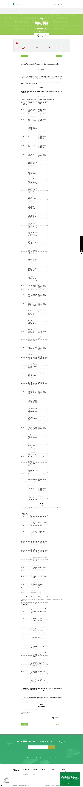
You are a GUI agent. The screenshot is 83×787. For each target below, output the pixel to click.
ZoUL (37, 47)
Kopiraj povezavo (50, 56)
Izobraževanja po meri (26, 773)
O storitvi (43, 771)
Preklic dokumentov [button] (65, 10)
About (67, 771)
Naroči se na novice (55, 773)
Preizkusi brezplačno (45, 773)
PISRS (23, 48)
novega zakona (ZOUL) (70, 776)
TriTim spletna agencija (58, 785)
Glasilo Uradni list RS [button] (54, 10)
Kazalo (24, 56)
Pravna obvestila (46, 785)
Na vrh (57, 724)
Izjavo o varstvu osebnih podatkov (48, 757)
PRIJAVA (51, 747)
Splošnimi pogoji (38, 757)
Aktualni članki (54, 771)
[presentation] (41, 753)
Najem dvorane (25, 774)
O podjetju (63, 771)
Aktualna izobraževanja (26, 771)
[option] (41, 28)
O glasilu (14, 772)
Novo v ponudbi (35, 771)
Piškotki (51, 785)
